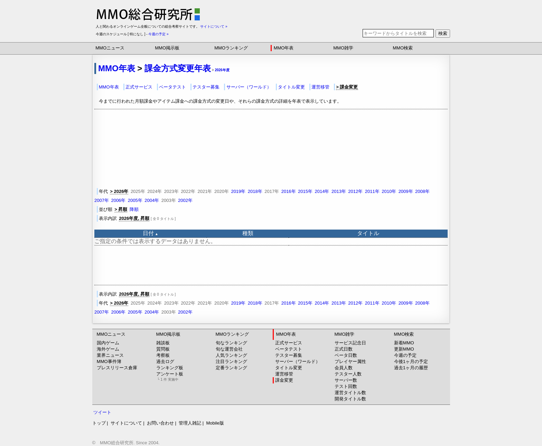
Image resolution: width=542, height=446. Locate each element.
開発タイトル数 (350, 398)
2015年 (305, 191)
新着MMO (404, 342)
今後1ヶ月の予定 (411, 361)
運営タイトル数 (350, 392)
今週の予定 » (158, 34)
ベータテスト (172, 87)
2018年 (255, 191)
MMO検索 (403, 47)
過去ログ (165, 361)
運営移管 (320, 87)
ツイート (102, 412)
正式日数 (344, 349)
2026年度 (222, 70)
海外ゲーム (108, 349)
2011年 (372, 191)
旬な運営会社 (229, 349)
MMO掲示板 (167, 47)
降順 (134, 209)
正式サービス (138, 87)
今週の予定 (405, 355)
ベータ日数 (346, 355)
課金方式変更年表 (177, 68)
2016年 (288, 191)
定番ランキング (231, 367)
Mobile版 (215, 423)
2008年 (422, 191)
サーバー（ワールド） (248, 87)
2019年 (238, 191)
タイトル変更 (291, 87)
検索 (442, 33)
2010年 (389, 191)
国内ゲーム (108, 342)
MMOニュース (109, 47)
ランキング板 (169, 367)
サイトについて (126, 423)
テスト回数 (346, 386)
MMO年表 (284, 47)
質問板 (163, 349)
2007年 (101, 200)
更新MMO (404, 349)
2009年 (406, 191)
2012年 (355, 191)
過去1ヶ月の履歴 (411, 367)
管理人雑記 (190, 423)
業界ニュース (110, 355)
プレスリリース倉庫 (117, 367)
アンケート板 (169, 376)
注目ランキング (231, 361)
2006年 (118, 200)
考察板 (163, 355)
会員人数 (344, 367)
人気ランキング (231, 355)
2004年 (151, 200)
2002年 (185, 200)
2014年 (322, 191)
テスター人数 (348, 374)
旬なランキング (231, 342)
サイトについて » (213, 26)
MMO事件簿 (109, 361)
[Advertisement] (271, 265)
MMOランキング (231, 47)
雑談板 (163, 342)
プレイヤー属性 (350, 361)
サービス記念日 (350, 342)
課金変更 (284, 380)
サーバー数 (346, 380)
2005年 (135, 200)
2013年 (338, 191)
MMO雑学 (343, 47)
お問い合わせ (160, 423)
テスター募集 (206, 87)
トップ (99, 423)
